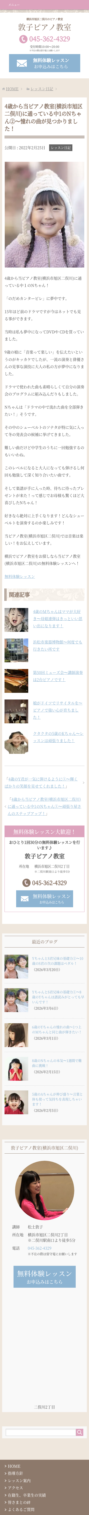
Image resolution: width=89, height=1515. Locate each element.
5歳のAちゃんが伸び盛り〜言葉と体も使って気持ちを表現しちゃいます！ (57, 1099)
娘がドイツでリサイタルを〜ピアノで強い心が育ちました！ (57, 710)
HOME (14, 1466)
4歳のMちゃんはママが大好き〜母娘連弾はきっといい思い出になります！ (57, 618)
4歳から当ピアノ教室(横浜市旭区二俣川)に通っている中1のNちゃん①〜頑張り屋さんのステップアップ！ (44, 806)
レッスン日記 (61, 147)
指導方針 (15, 1473)
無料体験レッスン (20, 576)
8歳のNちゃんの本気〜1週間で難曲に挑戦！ (57, 1063)
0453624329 (49, 38)
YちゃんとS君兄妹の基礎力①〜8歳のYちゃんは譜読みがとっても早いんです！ (58, 996)
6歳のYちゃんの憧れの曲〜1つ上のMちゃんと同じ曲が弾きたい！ (57, 1029)
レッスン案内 (19, 1480)
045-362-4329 (49, 882)
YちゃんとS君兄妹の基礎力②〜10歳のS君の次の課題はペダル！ (57, 961)
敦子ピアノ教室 (44, 24)
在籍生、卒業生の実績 (27, 1495)
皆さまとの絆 (19, 1502)
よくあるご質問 (21, 1509)
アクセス (15, 1487)
